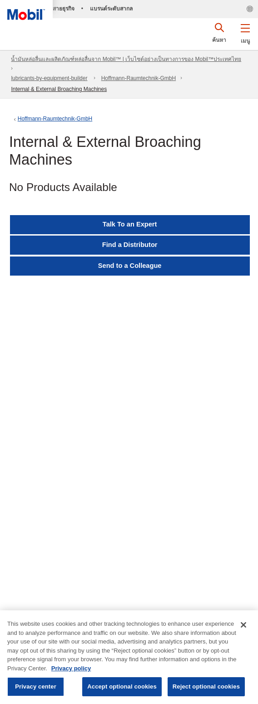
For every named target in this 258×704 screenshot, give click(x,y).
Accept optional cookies (122, 686)
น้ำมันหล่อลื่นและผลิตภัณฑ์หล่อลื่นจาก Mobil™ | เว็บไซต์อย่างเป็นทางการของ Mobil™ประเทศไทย (126, 59)
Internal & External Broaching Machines (59, 89)
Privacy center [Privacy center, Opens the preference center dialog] (35, 686)
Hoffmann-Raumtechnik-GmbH (138, 78)
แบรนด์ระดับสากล (111, 8)
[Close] (243, 625)
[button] (245, 31)
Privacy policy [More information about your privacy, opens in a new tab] (71, 668)
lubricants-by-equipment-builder (49, 78)
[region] (129, 657)
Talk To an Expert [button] (130, 224)
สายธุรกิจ (63, 8)
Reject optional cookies (206, 686)
